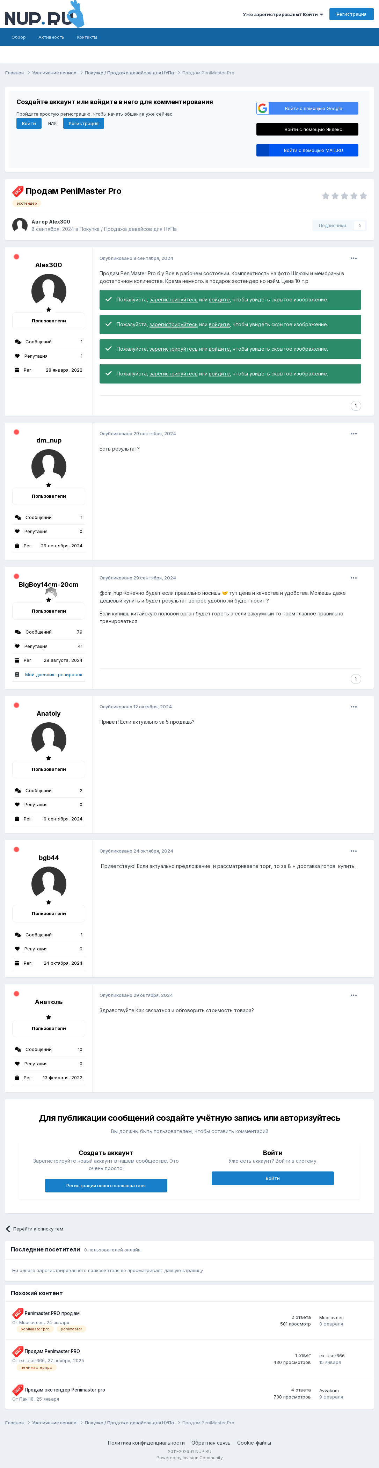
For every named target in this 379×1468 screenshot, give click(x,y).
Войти (29, 123)
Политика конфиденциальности (146, 1443)
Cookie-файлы (254, 1443)
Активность (51, 37)
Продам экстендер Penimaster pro (65, 1390)
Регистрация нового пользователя (106, 1185)
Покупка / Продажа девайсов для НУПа (128, 229)
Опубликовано (136, 258)
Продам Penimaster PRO (52, 1351)
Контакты (87, 37)
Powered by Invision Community (189, 1457)
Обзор (19, 37)
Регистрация (351, 14)
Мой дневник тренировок (53, 674)
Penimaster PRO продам (52, 1313)
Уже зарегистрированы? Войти (283, 14)
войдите (219, 299)
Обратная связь (211, 1443)
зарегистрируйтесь (174, 299)
